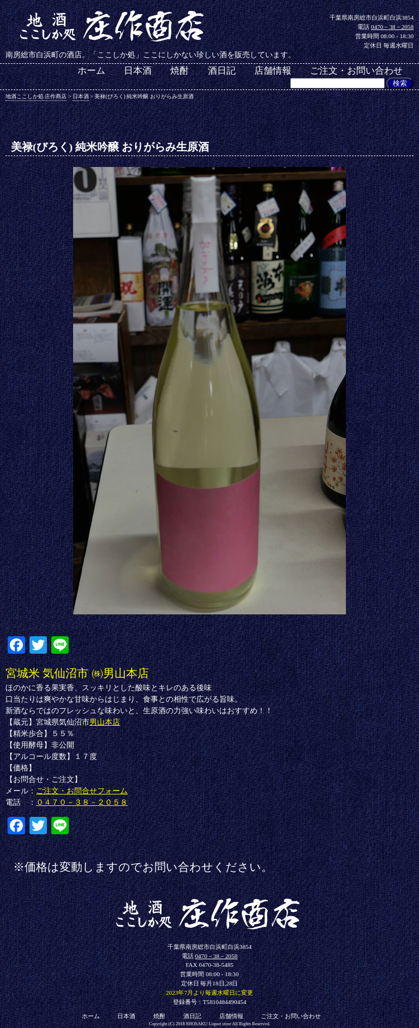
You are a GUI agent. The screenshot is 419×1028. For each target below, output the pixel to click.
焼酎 (179, 71)
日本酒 (138, 71)
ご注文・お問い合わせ (356, 71)
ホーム (91, 71)
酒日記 (222, 71)
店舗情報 (272, 71)
